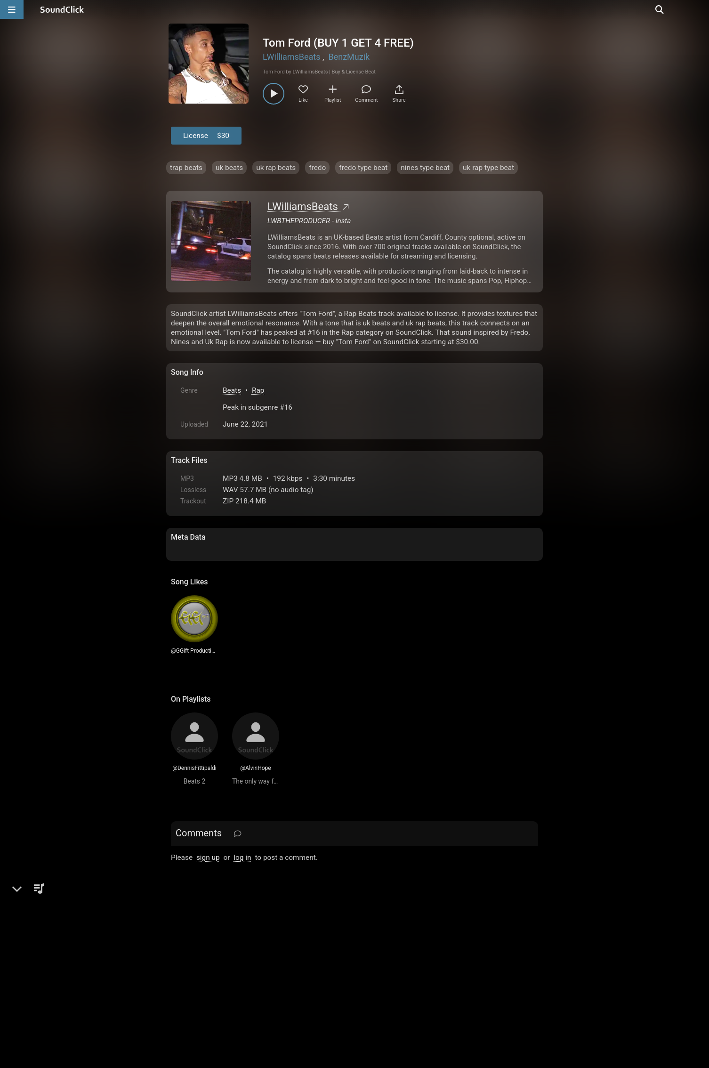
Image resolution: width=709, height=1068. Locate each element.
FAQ (210, 961)
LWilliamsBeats (292, 57)
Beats (232, 390)
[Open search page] (699, 9)
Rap (258, 390)
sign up (208, 857)
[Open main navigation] (12, 9)
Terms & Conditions (257, 961)
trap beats (186, 167)
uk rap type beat (488, 167)
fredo (317, 167)
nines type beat (425, 167)
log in (242, 857)
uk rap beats (276, 167)
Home (185, 961)
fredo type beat (363, 167)
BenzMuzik (349, 57)
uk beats (229, 167)
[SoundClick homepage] (62, 9)
